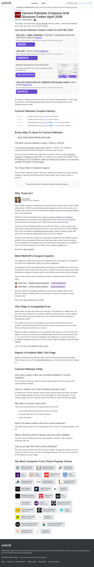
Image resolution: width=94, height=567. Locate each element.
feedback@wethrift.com (44, 360)
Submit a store (31, 561)
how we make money (35, 234)
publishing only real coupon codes (46, 231)
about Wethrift (29, 249)
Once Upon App (72, 159)
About (43, 3)
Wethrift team (35, 102)
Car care (18, 10)
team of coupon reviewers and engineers (58, 217)
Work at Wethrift (20, 561)
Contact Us (10, 561)
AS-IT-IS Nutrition (33, 159)
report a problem (57, 245)
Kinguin (63, 159)
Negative (18, 157)
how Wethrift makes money (38, 346)
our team (40, 300)
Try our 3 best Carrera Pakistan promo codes (33, 137)
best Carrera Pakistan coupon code (31, 148)
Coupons (34, 3)
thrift (6, 3)
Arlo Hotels (27, 162)
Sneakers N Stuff (31, 157)
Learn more (74, 7)
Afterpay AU (22, 159)
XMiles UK (45, 159)
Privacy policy (42, 561)
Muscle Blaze (39, 162)
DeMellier (18, 162)
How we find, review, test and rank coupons (33, 557)
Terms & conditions (54, 561)
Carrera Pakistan (42, 23)
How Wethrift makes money (9, 557)
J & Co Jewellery (69, 154)
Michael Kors (54, 159)
